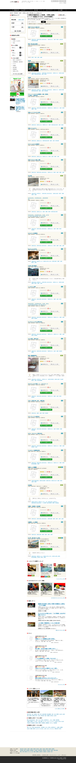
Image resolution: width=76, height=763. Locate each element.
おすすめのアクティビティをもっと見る (58, 597)
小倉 (55, 714)
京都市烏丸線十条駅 (34, 40)
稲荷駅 (53, 502)
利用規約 (61, 757)
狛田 (45, 715)
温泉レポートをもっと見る (60, 630)
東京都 (37, 748)
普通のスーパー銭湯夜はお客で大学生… (45, 639)
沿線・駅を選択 (17, 31)
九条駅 (38, 57)
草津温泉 (21, 750)
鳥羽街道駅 (46, 90)
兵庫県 (31, 748)
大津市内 (48, 751)
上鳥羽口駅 (61, 39)
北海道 (44, 748)
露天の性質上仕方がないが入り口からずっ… (46, 678)
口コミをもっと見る (61, 684)
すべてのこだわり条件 (17, 73)
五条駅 (35, 481)
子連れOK (29, 722)
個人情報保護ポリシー (45, 757)
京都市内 (44, 751)
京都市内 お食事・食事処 (56, 556)
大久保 (60, 714)
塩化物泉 (55, 722)
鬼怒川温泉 (56, 750)
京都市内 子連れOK (34, 501)
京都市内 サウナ (55, 89)
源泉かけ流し (16, 71)
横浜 (21, 751)
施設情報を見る (45, 33)
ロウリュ (51, 722)
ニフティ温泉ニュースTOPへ (60, 708)
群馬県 (34, 748)
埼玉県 (25, 748)
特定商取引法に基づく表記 (54, 757)
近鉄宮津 (42, 715)
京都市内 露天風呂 (51, 379)
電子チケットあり (32, 23)
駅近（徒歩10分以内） (31, 719)
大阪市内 (41, 751)
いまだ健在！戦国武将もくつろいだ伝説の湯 (48, 623)
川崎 (23, 751)
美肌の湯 (56, 728)
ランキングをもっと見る (61, 578)
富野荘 (30, 715)
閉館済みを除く (48, 23)
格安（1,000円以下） (45, 719)
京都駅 (41, 57)
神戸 (52, 751)
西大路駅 (61, 379)
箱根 (25, 750)
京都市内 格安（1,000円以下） (36, 89)
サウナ (39, 719)
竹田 (38, 714)
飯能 (35, 751)
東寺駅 (57, 39)
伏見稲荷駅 (57, 502)
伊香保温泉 (40, 750)
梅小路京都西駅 (39, 380)
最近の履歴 (62, 1)
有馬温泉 (28, 750)
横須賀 (26, 751)
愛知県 (50, 748)
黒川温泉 (48, 750)
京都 (28, 714)
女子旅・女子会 (58, 721)
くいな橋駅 (44, 502)
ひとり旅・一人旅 (36, 721)
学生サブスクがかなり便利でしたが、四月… (46, 668)
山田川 (55, 715)
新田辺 (33, 715)
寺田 (28, 715)
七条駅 (59, 518)
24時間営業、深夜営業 (18, 61)
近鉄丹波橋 (44, 714)
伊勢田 (57, 714)
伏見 (41, 714)
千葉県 (28, 748)
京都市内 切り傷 (53, 480)
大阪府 (40, 748)
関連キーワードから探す (15, 753)
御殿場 (37, 751)
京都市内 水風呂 (61, 89)
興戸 (36, 715)
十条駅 (54, 39)
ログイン (61, 2)
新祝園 (48, 715)
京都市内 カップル (40, 261)
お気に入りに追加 (55, 33)
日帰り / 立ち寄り (16, 40)
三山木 (39, 715)
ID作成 (65, 2)
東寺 (30, 714)
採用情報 (64, 757)
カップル (44, 721)
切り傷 (60, 728)
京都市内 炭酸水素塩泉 (35, 480)
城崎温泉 (31, 750)
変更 (22, 23)
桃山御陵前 (49, 714)
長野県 (47, 748)
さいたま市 (31, 751)
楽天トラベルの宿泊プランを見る (46, 104)
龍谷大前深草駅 (49, 502)
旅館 (41, 721)
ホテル (51, 719)
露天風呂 (57, 719)
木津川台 (51, 715)
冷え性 (62, 721)
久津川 (63, 714)
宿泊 (37, 719)
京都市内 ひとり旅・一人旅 (42, 501)
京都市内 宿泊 (33, 39)
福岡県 (53, 748)
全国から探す (21, 19)
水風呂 (54, 719)
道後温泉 (44, 750)
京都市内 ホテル (50, 39)
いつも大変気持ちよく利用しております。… (46, 658)
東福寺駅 (32, 229)
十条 (32, 714)
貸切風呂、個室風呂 (45, 722)
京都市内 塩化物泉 (42, 480)
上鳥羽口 (35, 714)
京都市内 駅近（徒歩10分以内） (42, 39)
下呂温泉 (35, 750)
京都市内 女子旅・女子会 (47, 261)
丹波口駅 (38, 557)
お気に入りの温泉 (55, 1)
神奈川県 (21, 748)
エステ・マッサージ (50, 721)
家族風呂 (15, 69)
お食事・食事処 (30, 721)
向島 (52, 714)
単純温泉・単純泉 (34, 722)
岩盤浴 (40, 722)
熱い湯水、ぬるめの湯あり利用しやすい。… (46, 648)
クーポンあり (40, 23)
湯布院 (52, 750)
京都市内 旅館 (54, 261)
